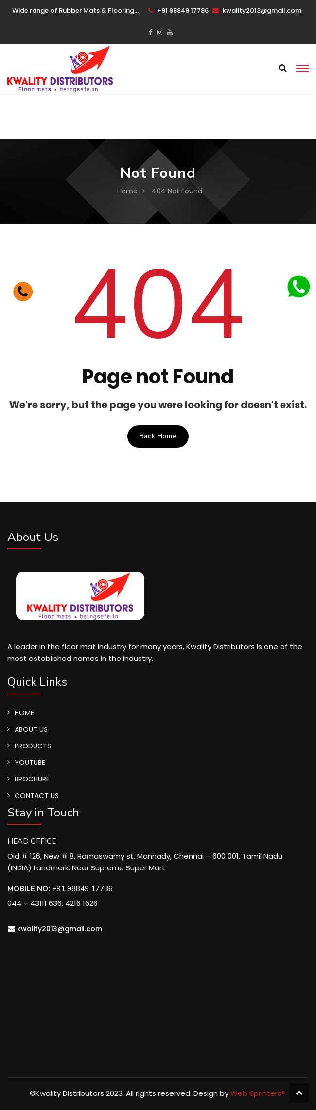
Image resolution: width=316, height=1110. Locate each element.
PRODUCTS (33, 746)
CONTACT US (37, 795)
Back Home (158, 436)
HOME (24, 713)
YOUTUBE (30, 762)
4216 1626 (81, 903)
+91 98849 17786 (178, 10)
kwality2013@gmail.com (256, 10)
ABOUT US (31, 729)
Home (127, 191)
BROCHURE (32, 779)
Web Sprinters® (257, 1093)
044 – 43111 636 (34, 903)
